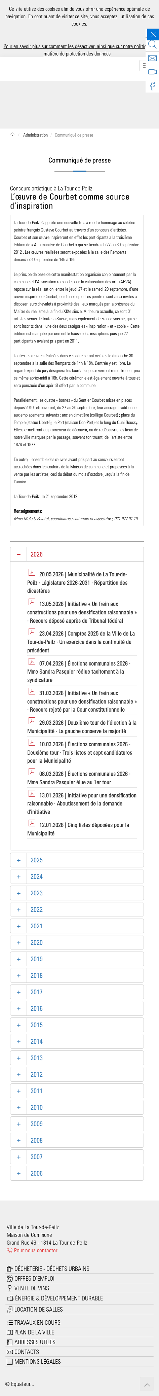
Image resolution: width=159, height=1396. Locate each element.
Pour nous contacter (32, 1250)
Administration (35, 135)
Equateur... (22, 1383)
